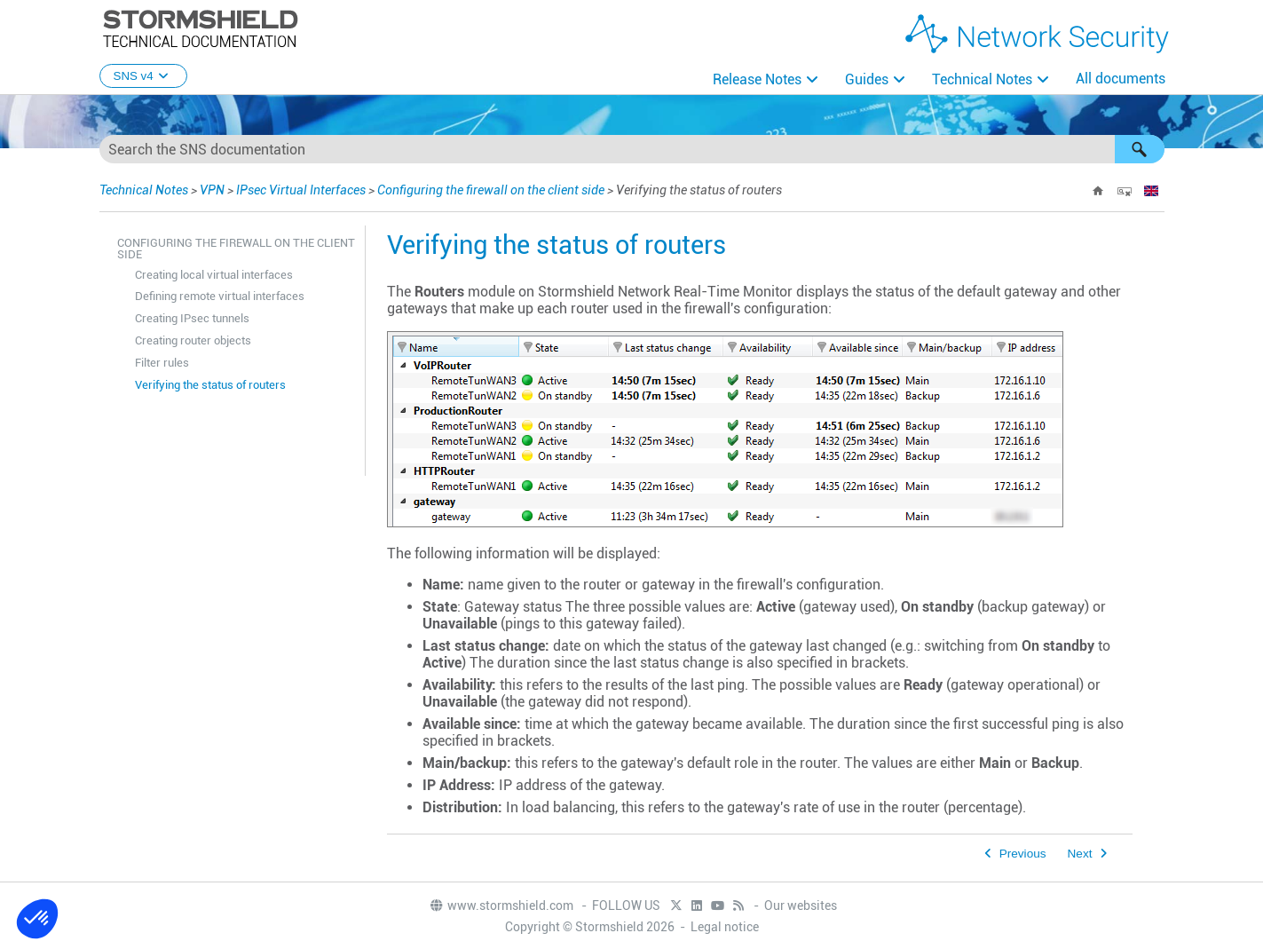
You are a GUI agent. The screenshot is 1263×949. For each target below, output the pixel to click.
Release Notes (757, 79)
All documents (1120, 78)
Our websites (800, 905)
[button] (1139, 149)
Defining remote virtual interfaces (219, 296)
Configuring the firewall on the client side (490, 190)
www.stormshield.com (501, 905)
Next (1080, 853)
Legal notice (725, 927)
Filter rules (162, 362)
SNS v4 (143, 76)
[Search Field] (631, 149)
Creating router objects (193, 340)
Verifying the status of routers (210, 384)
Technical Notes (982, 79)
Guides (866, 79)
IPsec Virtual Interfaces (301, 190)
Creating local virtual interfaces (214, 274)
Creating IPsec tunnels (192, 318)
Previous (1022, 853)
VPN (212, 190)
